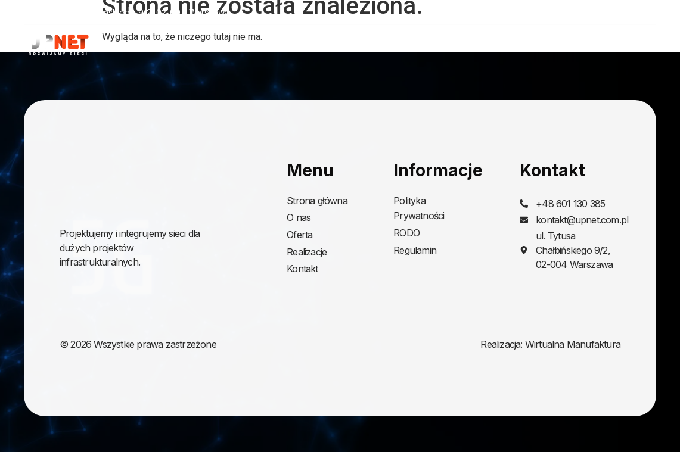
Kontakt (638, 45)
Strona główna (360, 45)
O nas (431, 45)
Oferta (490, 44)
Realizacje (566, 44)
